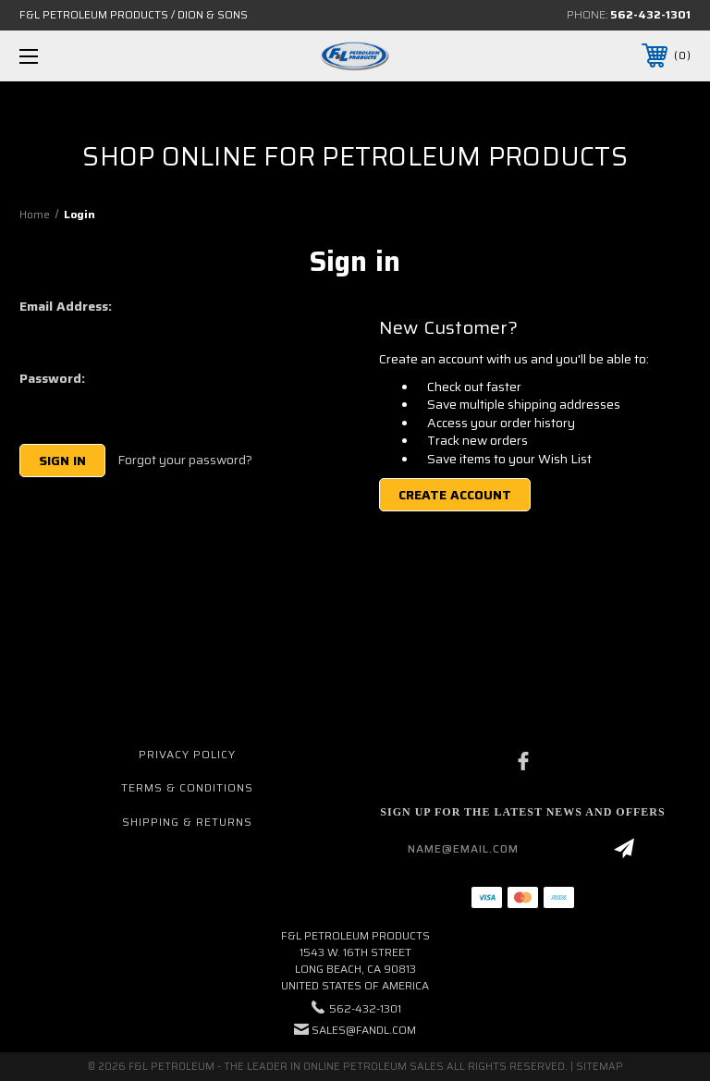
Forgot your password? (184, 460)
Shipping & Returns (187, 821)
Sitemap (599, 1067)
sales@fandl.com (364, 1029)
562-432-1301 (650, 14)
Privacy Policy (187, 754)
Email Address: (65, 306)
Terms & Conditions (187, 787)
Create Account (454, 495)
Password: (52, 378)
